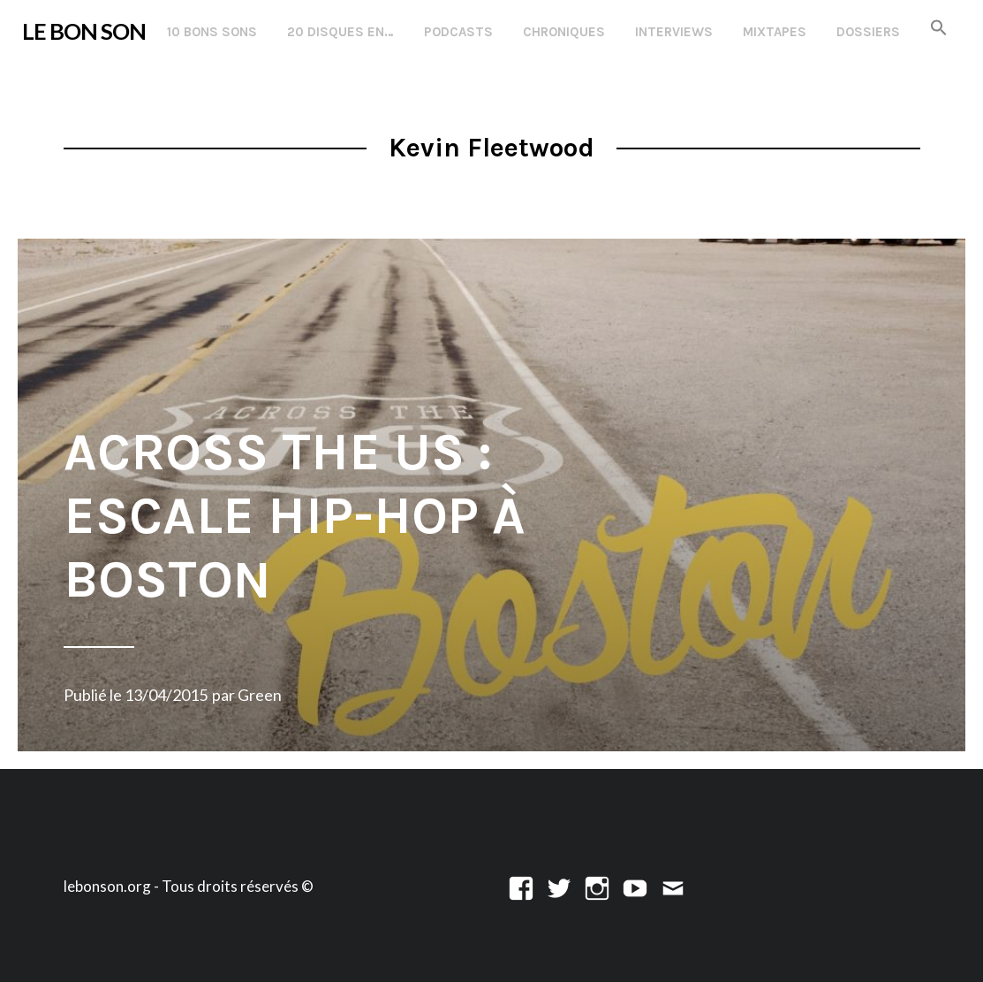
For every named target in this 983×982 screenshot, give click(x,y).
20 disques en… (340, 32)
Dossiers (868, 32)
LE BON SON (84, 31)
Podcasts (458, 32)
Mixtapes (774, 32)
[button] (939, 28)
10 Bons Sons (212, 32)
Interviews (674, 32)
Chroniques (564, 32)
